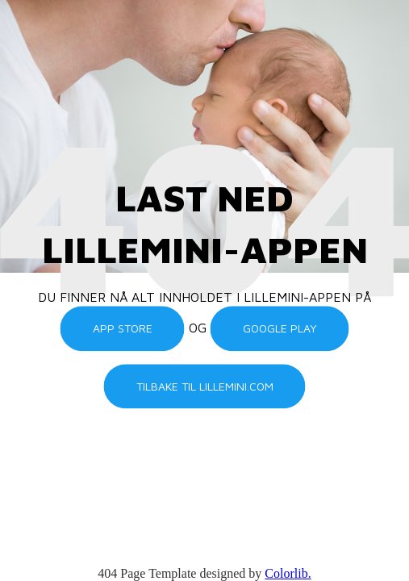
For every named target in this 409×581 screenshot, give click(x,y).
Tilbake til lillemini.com (204, 386)
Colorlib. (288, 573)
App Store (122, 328)
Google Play (280, 328)
